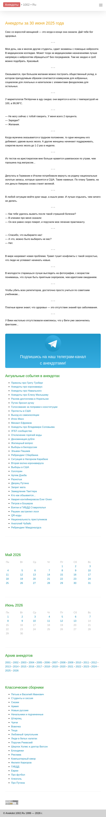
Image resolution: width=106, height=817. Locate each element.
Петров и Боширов (22, 503)
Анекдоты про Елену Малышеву (29, 394)
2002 (15, 662)
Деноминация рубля (23, 439)
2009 (70, 662)
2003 (23, 662)
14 (48, 574)
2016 (31, 666)
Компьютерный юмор (23, 758)
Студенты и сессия (22, 698)
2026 (15, 670)
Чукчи (14, 722)
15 (61, 574)
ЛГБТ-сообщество (21, 431)
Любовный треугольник (24, 734)
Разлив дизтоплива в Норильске (30, 398)
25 (7, 583)
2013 (8, 666)
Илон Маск (17, 418)
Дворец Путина (20, 483)
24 (89, 578)
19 (21, 578)
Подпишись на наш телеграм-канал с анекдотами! (53, 359)
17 (89, 574)
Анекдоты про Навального (26, 390)
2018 (47, 666)
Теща (14, 730)
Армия (15, 706)
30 (75, 583)
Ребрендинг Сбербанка (24, 455)
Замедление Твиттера (24, 491)
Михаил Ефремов (21, 423)
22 (61, 578)
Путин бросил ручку (22, 402)
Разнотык (16, 479)
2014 (15, 666)
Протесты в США (21, 411)
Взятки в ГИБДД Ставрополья (28, 507)
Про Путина (18, 782)
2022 (78, 666)
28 (48, 583)
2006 (47, 662)
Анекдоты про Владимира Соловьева (33, 427)
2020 (63, 666)
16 (75, 574)
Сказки (15, 702)
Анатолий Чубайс (21, 523)
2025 (8, 670)
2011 (86, 662)
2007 (55, 662)
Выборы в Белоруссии (24, 447)
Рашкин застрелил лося (25, 511)
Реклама (16, 754)
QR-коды (16, 515)
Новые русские (20, 710)
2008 (63, 662)
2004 (31, 662)
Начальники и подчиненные (27, 714)
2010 (78, 662)
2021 (70, 666)
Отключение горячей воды (26, 435)
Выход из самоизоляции (25, 415)
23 (75, 578)
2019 (55, 666)
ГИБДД (15, 766)
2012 (94, 662)
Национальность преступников (29, 519)
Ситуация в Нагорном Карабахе (29, 459)
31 (89, 583)
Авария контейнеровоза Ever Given (31, 499)
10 (89, 570)
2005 (39, 662)
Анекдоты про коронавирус (27, 386)
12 (21, 574)
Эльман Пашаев (20, 451)
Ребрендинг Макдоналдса (26, 527)
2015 (23, 666)
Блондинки (17, 750)
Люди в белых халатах (24, 738)
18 (7, 578)
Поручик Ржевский (22, 742)
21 (48, 578)
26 (21, 583)
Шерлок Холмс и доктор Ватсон (29, 746)
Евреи (14, 770)
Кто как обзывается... (23, 495)
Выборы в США (20, 467)
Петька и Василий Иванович (27, 694)
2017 (39, 666)
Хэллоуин (16, 471)
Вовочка (16, 726)
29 (61, 583)
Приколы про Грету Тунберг (27, 382)
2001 (8, 662)
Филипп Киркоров (21, 762)
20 (34, 578)
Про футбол (18, 774)
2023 (86, 666)
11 (7, 574)
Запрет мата (18, 487)
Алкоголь (16, 778)
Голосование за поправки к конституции (34, 407)
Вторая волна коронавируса (27, 463)
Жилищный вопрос (22, 443)
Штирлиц (16, 718)
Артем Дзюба (19, 475)
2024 (94, 666)
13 (34, 574)
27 (34, 583)
